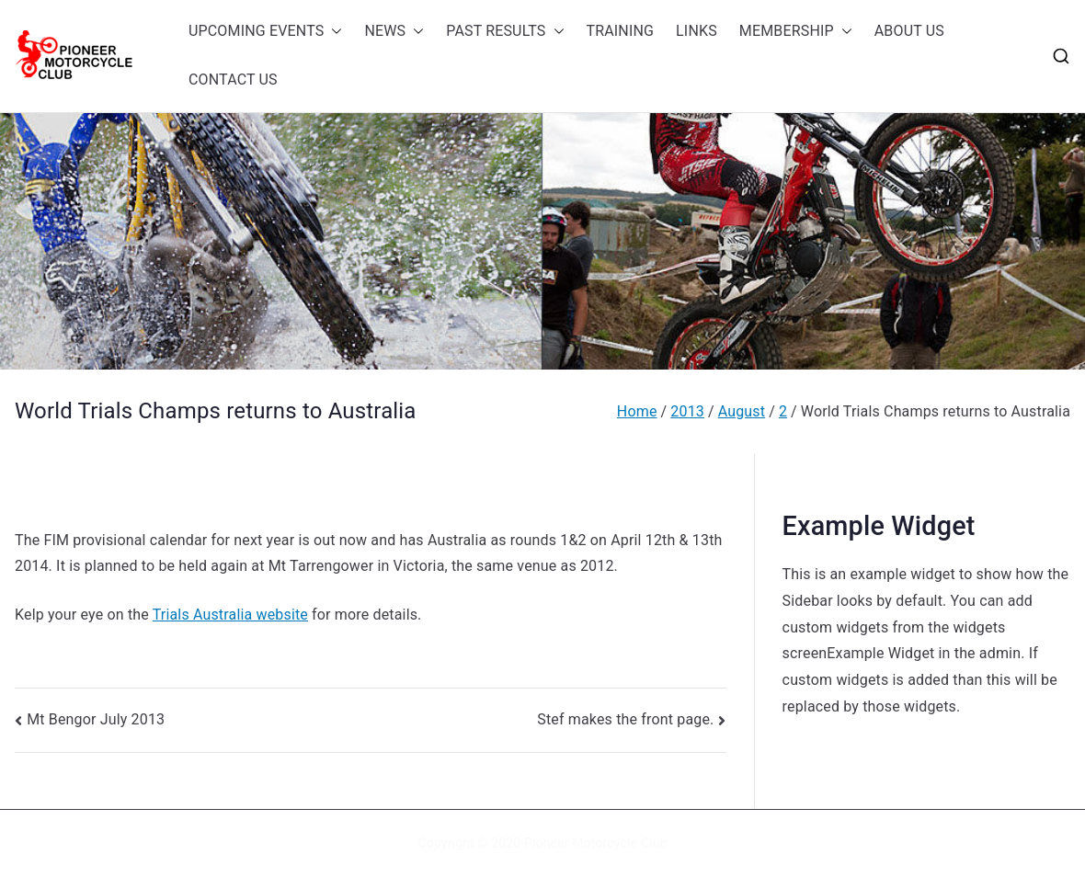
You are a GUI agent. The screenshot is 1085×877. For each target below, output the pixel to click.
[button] (333, 31)
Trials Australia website (230, 614)
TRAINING (621, 31)
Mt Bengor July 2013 (96, 719)
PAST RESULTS (505, 31)
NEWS (394, 31)
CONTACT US (233, 79)
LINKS (696, 31)
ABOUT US (909, 31)
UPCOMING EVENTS (265, 31)
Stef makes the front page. (625, 719)
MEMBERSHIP (795, 31)
